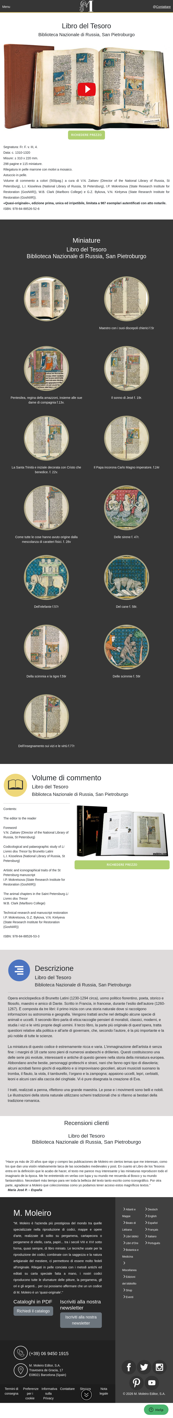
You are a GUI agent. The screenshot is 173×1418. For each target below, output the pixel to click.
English (152, 1216)
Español (152, 1223)
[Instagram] (159, 1367)
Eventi (129, 1297)
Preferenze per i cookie (31, 1393)
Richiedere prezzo (86, 135)
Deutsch (153, 1209)
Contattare (163, 7)
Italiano (152, 1236)
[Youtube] (152, 1383)
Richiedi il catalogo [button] (33, 1311)
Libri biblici (132, 1236)
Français (153, 1229)
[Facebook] (129, 1367)
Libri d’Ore (132, 1243)
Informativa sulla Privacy (49, 1393)
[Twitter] (144, 1367)
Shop (129, 1290)
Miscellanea (129, 1270)
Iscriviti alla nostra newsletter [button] (81, 1320)
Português (154, 1243)
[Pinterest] (136, 1383)
